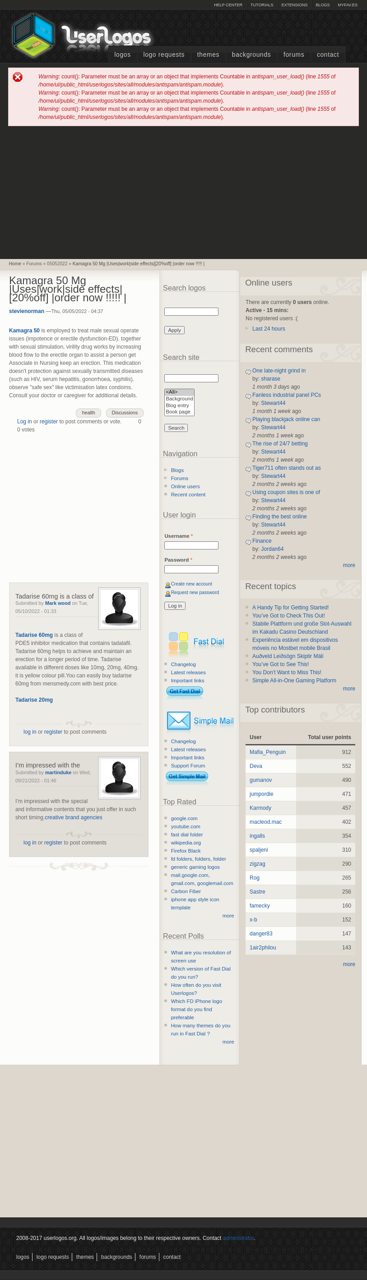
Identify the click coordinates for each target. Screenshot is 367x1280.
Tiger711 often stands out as (286, 468)
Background (179, 399)
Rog (255, 878)
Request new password (195, 592)
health (88, 412)
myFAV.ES (348, 5)
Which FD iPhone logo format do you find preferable (196, 1009)
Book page (179, 412)
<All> (179, 392)
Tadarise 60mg (34, 635)
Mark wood (57, 603)
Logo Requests (164, 54)
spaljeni (259, 850)
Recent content (188, 494)
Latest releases (188, 672)
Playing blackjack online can (286, 419)
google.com (184, 818)
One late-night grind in (279, 371)
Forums (293, 54)
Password (178, 560)
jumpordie (262, 794)
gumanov (261, 780)
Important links (187, 680)
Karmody (260, 808)
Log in (24, 421)
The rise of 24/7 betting (280, 443)
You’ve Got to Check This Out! (288, 616)
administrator (238, 1238)
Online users (185, 486)
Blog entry (179, 406)
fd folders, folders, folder (198, 859)
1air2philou (263, 947)
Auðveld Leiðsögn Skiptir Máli (287, 656)
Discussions (125, 412)
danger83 (261, 933)
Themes (208, 54)
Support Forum (188, 765)
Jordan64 (272, 549)
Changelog (183, 664)
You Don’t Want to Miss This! (286, 672)
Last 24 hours (268, 329)
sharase (270, 379)
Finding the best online (279, 516)
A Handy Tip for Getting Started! (290, 607)
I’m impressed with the (47, 765)
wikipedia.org (186, 842)
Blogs (323, 5)
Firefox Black (186, 850)
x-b (253, 920)
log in (30, 732)
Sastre (257, 892)
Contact (328, 54)
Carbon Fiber (186, 891)
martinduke (58, 772)
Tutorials (262, 5)
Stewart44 (273, 403)
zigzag (257, 864)
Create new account (191, 583)
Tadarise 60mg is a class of (54, 596)
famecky (260, 906)
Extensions (294, 5)
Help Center (228, 5)
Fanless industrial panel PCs (286, 395)
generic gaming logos (195, 867)
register (49, 421)
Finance (262, 541)
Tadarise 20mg (34, 700)
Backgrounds (251, 54)
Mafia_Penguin (268, 752)
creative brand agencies (73, 817)
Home (15, 263)
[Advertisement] (183, 192)
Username (178, 536)
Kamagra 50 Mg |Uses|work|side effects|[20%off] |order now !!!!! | (138, 263)
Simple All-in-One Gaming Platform (294, 680)
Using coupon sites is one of (286, 492)
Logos (122, 54)
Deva (256, 766)
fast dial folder (187, 834)
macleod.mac (266, 822)
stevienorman (26, 311)
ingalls (257, 836)
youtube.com (185, 826)
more (228, 915)
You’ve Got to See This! (280, 664)
